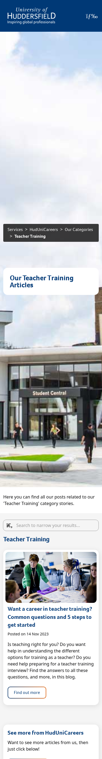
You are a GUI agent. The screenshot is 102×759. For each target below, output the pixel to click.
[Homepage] (31, 15)
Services (15, 229)
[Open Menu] (92, 16)
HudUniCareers (44, 229)
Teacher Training (30, 236)
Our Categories (79, 229)
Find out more (27, 692)
